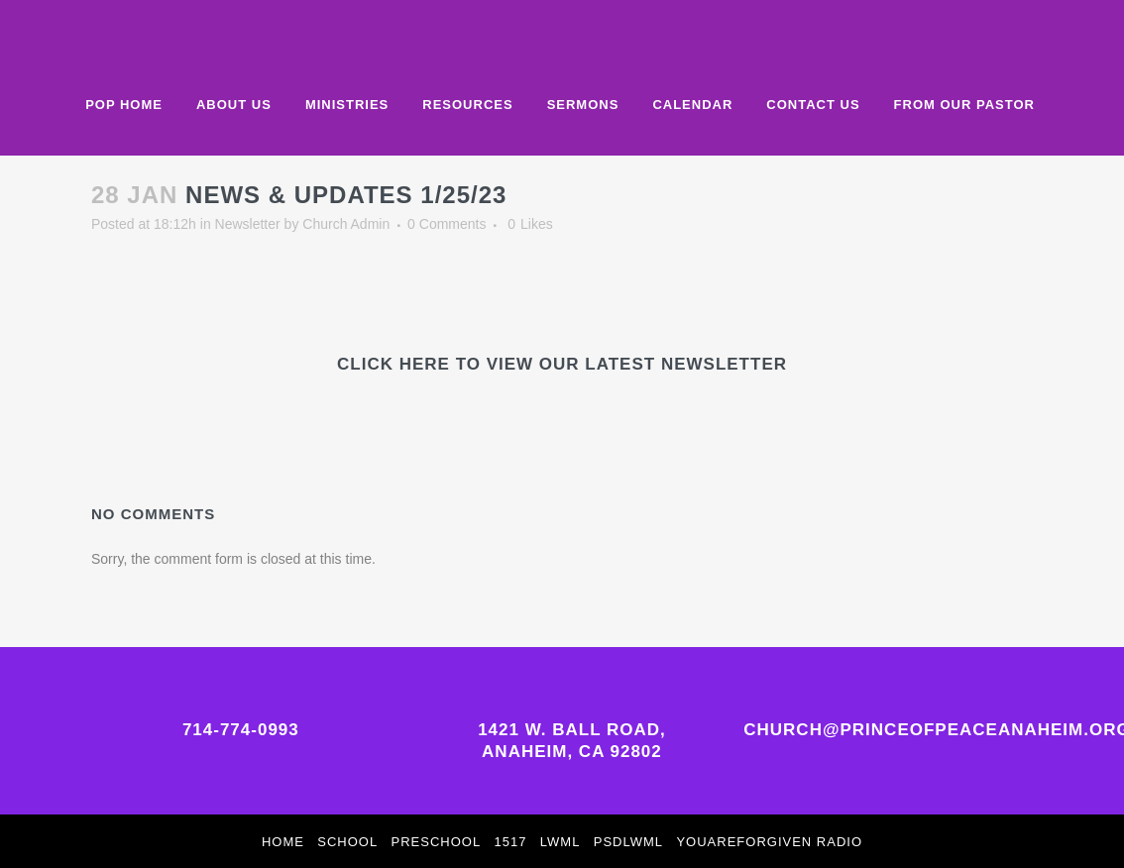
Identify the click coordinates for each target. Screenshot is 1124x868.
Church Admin (346, 224)
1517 (511, 841)
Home (283, 841)
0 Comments (446, 224)
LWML (560, 841)
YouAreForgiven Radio (769, 841)
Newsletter (248, 224)
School (347, 841)
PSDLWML (628, 841)
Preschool (437, 841)
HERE (424, 364)
